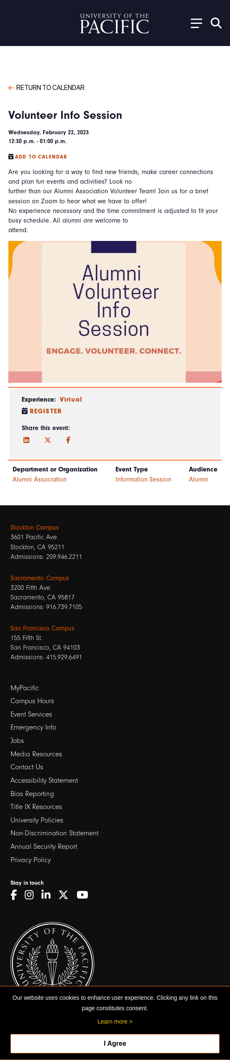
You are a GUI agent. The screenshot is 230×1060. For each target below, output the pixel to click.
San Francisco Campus (42, 628)
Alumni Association (40, 479)
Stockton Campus (34, 527)
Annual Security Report (43, 846)
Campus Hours (32, 701)
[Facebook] (68, 440)
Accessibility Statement (44, 780)
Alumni (198, 479)
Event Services (31, 714)
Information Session (143, 479)
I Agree (115, 1043)
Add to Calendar (41, 157)
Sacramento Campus (39, 578)
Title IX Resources (36, 807)
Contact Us (26, 767)
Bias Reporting (32, 794)
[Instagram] (32, 895)
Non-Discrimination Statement (54, 833)
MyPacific (24, 688)
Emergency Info (33, 727)
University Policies (36, 820)
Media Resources (36, 754)
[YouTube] (85, 895)
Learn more (113, 1021)
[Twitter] (48, 440)
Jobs (17, 741)
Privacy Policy (30, 860)
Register (46, 411)
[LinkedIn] (26, 440)
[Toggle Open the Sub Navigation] (193, 23)
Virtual (71, 399)
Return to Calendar (46, 87)
